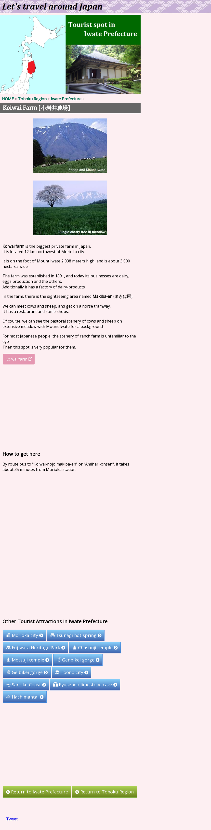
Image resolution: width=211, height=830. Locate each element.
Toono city (71, 672)
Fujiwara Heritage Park (35, 648)
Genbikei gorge (77, 660)
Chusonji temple (95, 648)
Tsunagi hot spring (75, 635)
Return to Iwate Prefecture (37, 792)
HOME (8, 99)
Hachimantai (24, 697)
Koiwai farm (18, 359)
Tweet (12, 819)
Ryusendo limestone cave (85, 684)
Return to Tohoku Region (104, 792)
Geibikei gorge (27, 672)
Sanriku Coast (26, 684)
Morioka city (24, 635)
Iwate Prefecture (66, 99)
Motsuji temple (27, 660)
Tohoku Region (32, 99)
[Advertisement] (70, 407)
